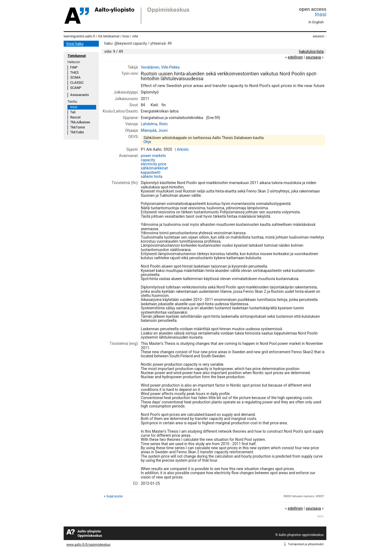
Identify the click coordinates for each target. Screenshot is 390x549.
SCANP (75, 88)
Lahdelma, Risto (154, 124)
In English (316, 22)
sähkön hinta (151, 176)
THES (74, 72)
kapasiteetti (151, 172)
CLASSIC (77, 83)
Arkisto (183, 149)
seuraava (313, 57)
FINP (73, 67)
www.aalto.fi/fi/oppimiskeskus (88, 545)
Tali (73, 112)
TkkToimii (77, 127)
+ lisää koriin (113, 496)
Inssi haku (74, 43)
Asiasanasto (79, 95)
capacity (148, 160)
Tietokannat (76, 56)
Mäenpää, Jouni (154, 130)
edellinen (295, 57)
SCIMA (75, 77)
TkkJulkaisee (80, 122)
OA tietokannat (108, 36)
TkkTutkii (77, 132)
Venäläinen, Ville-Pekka (160, 67)
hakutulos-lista (311, 51)
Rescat (75, 117)
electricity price (153, 164)
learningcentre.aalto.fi (79, 36)
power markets (153, 155)
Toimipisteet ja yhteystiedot (306, 544)
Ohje (147, 142)
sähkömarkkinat (154, 168)
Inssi (320, 14)
